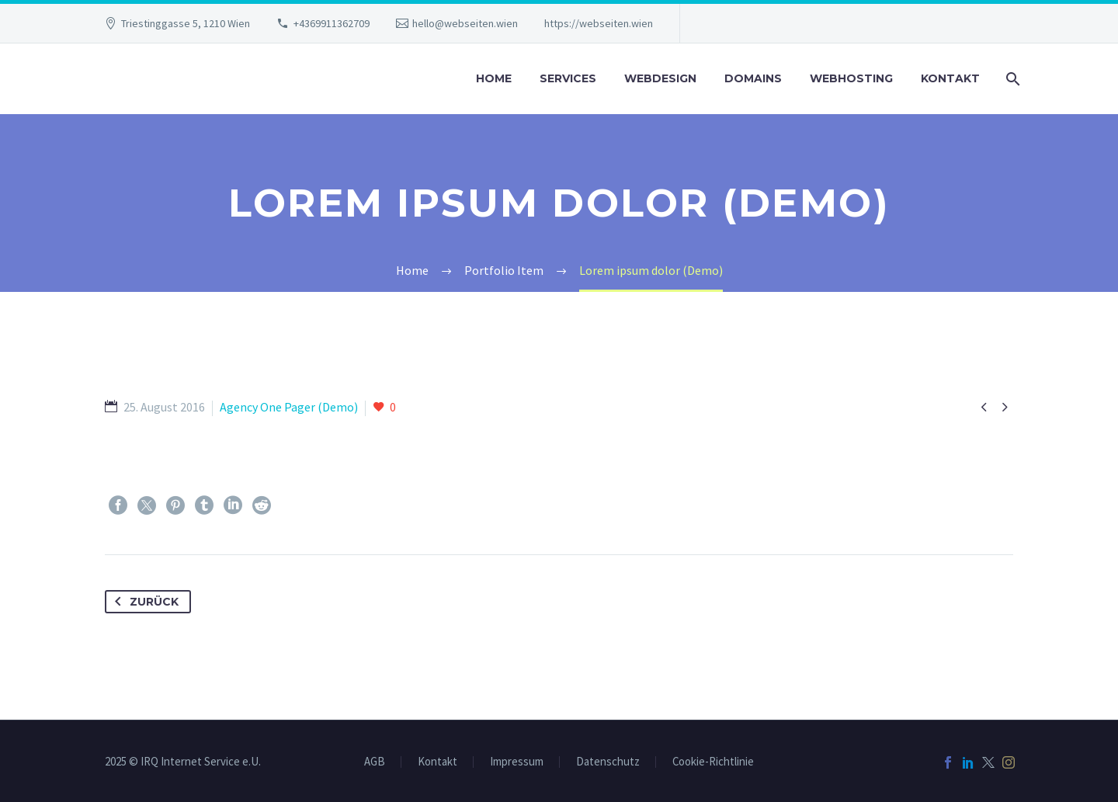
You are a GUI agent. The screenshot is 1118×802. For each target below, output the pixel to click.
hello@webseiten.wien (465, 23)
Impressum (516, 762)
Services (568, 78)
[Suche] (1011, 79)
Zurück (144, 602)
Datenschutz (608, 762)
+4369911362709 (331, 23)
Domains (753, 78)
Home (494, 78)
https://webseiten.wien (598, 23)
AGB (374, 762)
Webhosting (851, 78)
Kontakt (950, 78)
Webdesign (660, 78)
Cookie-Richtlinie (713, 762)
